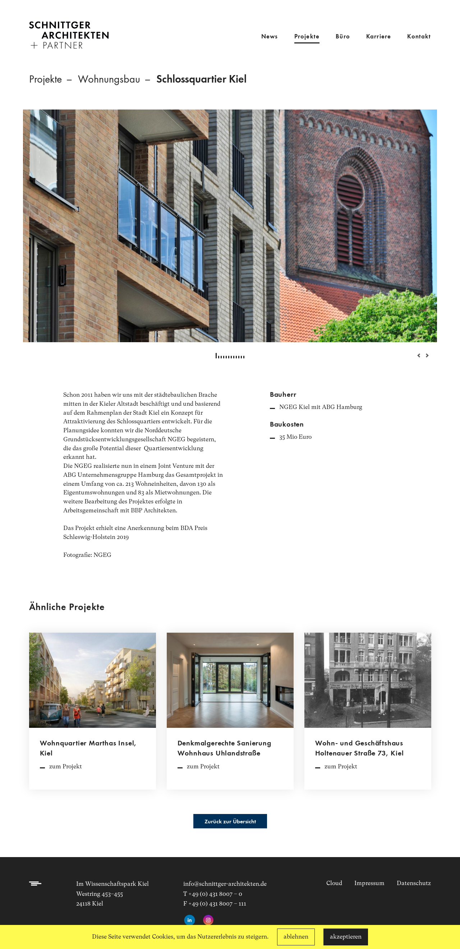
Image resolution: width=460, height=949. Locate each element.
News (269, 37)
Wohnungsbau (109, 79)
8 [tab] (233, 357)
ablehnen (296, 936)
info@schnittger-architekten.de (225, 883)
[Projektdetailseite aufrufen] (92, 715)
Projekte (306, 37)
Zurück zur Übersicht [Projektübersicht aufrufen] (230, 822)
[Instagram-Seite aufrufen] (208, 920)
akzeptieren (346, 936)
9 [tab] (236, 357)
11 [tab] (241, 357)
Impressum (369, 883)
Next (424, 355)
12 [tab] (243, 357)
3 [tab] (221, 357)
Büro (343, 37)
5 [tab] (226, 357)
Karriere (378, 37)
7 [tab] (231, 357)
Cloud (334, 883)
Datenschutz (414, 883)
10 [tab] (238, 357)
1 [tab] (216, 355)
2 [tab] (218, 357)
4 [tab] (223, 357)
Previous (415, 355)
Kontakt (419, 37)
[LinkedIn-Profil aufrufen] (189, 920)
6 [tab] (228, 357)
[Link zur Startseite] (69, 30)
